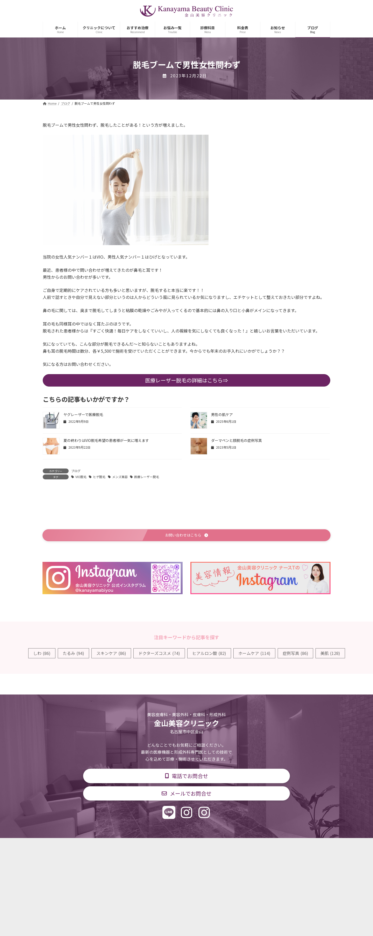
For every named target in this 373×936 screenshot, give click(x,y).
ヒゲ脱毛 (99, 476)
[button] (186, 535)
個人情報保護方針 (260, 846)
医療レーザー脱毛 (146, 476)
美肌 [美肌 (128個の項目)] (330, 654)
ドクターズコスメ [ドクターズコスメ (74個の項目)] (159, 654)
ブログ (76, 471)
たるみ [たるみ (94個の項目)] (73, 654)
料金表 (202, 846)
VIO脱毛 (81, 476)
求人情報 (227, 846)
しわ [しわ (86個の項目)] (42, 654)
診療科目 (125, 846)
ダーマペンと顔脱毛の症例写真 (236, 440)
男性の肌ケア (222, 414)
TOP (102, 846)
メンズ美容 (120, 476)
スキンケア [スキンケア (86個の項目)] (111, 654)
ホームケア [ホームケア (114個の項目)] (254, 654)
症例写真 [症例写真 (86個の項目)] (295, 654)
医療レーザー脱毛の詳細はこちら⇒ (186, 380)
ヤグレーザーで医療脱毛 (83, 414)
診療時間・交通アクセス (164, 846)
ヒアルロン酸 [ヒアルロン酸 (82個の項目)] (209, 654)
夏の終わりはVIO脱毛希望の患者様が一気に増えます (106, 440)
